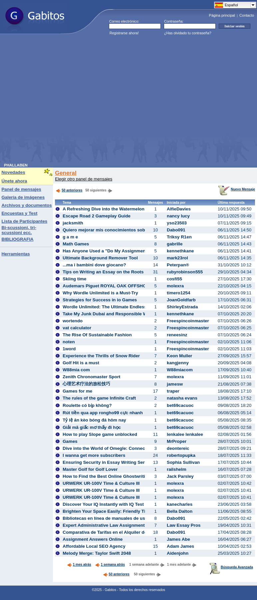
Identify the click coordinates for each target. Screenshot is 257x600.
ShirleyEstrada (182, 306)
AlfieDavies (179, 208)
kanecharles (179, 504)
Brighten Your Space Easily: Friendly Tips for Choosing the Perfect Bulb (138, 511)
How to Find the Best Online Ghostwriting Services (116, 476)
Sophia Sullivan (183, 462)
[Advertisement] (62, 100)
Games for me (77, 391)
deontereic (178, 448)
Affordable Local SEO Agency (94, 546)
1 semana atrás (110, 564)
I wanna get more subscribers (94, 455)
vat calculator (77, 327)
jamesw (175, 384)
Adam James (180, 546)
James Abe (178, 539)
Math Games (76, 243)
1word (69, 348)
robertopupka (181, 455)
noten (69, 341)
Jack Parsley (180, 476)
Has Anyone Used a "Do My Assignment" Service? (116, 250)
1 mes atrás (79, 564)
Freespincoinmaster (188, 320)
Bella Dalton (179, 511)
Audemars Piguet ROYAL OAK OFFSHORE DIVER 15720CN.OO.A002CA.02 (141, 285)
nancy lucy (178, 215)
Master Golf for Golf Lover (90, 469)
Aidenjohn (177, 553)
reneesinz (177, 334)
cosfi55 (174, 278)
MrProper (176, 441)
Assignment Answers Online (93, 539)
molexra (175, 285)
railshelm (176, 469)
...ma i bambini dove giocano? (94, 264)
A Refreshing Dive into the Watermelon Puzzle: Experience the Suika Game (141, 208)
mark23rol (177, 257)
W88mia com (76, 369)
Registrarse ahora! (124, 33)
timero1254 (178, 292)
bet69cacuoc (180, 405)
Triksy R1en (179, 236)
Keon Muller (179, 355)
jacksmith (73, 222)
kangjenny (178, 362)
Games (70, 441)
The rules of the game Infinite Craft (99, 398)
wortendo (73, 320)
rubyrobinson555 (185, 271)
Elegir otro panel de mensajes (83, 178)
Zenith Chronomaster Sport (91, 376)
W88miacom (180, 369)
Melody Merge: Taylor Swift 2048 (97, 553)
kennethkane (180, 250)
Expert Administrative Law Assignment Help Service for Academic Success (142, 525)
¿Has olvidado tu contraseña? (187, 33)
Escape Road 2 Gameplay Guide (96, 215)
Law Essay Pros (184, 525)
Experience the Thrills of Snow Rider (101, 355)
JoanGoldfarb (181, 299)
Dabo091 (176, 229)
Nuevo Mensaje (236, 189)
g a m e (70, 236)
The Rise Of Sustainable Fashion (97, 334)
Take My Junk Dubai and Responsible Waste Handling (119, 313)
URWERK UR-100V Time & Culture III (101, 483)
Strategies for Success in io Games (100, 299)
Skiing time (74, 278)
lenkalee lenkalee (185, 434)
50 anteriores (69, 190)
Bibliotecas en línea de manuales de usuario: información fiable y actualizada (144, 518)
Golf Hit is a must (81, 362)
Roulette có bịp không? (87, 405)
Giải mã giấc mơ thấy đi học (92, 427)
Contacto (246, 15)
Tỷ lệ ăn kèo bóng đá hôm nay (94, 420)
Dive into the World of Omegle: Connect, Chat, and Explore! (125, 448)
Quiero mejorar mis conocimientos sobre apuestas (116, 229)
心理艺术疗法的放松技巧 (86, 383)
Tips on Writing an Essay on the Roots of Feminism (117, 271)
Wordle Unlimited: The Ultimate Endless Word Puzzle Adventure (130, 306)
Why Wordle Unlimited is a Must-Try (100, 292)
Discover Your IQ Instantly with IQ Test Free (108, 504)
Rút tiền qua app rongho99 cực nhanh (103, 412)
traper (173, 391)
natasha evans (182, 398)
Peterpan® (178, 264)
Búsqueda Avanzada (231, 567)
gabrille (174, 243)
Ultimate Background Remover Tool (100, 257)
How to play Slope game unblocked (100, 434)
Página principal (222, 15)
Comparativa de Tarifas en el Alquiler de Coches (113, 532)
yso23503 (177, 222)
